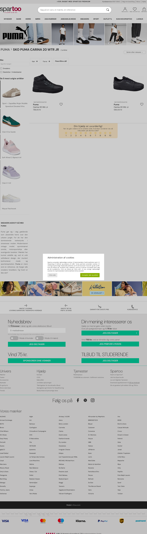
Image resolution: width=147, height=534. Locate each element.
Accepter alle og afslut (90, 275)
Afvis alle (52, 275)
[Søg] (107, 10)
